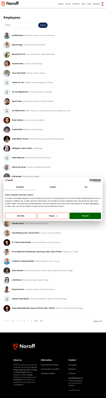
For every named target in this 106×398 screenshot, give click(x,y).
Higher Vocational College (28, 370)
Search (43, 25)
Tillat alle (85, 216)
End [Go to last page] (41, 321)
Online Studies (21, 372)
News (83, 4)
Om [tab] (86, 187)
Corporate (71, 373)
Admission (76, 4)
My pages (96, 4)
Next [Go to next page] (36, 321)
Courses (68, 4)
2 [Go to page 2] (20, 321)
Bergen (30, 375)
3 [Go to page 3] (24, 321)
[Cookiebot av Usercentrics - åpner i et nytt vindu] (91, 180)
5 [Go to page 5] (31, 321)
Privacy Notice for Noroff (49, 365)
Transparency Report (48, 373)
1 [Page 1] (17, 321)
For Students (72, 365)
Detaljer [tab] (53, 187)
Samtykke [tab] (20, 187)
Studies (60, 4)
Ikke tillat (20, 216)
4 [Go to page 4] (27, 321)
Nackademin (17, 380)
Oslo (23, 375)
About (89, 4)
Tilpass (53, 216)
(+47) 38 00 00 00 (74, 390)
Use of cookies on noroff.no (50, 369)
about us (20, 385)
